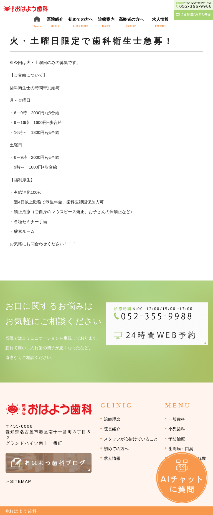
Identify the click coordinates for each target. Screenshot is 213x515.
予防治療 (176, 439)
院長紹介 (112, 429)
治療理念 (112, 419)
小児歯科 (176, 429)
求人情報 (112, 458)
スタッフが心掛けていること (131, 439)
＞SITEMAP (18, 481)
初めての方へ (116, 448)
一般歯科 (176, 419)
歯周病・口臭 (180, 448)
